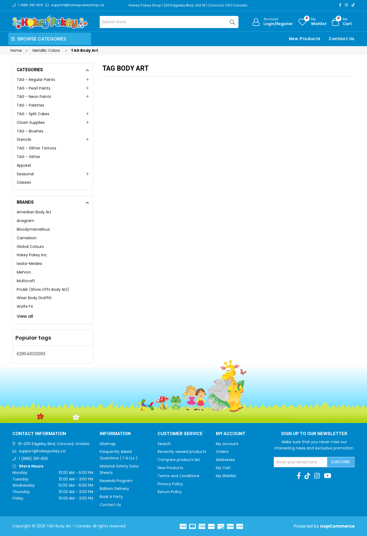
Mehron (24, 272)
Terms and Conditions (178, 476)
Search (164, 443)
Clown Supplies (31, 122)
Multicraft (26, 281)
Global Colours (30, 246)
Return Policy (170, 491)
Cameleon (27, 238)
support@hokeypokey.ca (42, 451)
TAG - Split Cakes (33, 114)
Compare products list (179, 459)
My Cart (223, 467)
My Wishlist (226, 476)
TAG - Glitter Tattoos (36, 148)
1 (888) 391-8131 (33, 458)
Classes (24, 182)
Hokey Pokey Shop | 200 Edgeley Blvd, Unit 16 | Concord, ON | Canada (188, 5)
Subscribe (340, 462)
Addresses (225, 459)
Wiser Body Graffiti (34, 298)
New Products (305, 39)
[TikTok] (353, 5)
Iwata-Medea (29, 263)
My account (227, 443)
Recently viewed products (182, 451)
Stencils (24, 139)
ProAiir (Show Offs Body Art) (43, 289)
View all (25, 316)
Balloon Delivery (114, 488)
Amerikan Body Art (34, 212)
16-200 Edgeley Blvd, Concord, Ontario (53, 443)
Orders (222, 451)
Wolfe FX (25, 306)
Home (16, 50)
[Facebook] (340, 5)
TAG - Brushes (30, 131)
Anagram (25, 220)
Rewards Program (116, 480)
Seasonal (25, 174)
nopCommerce (337, 526)
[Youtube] (327, 476)
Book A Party (111, 496)
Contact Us (342, 39)
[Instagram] (346, 5)
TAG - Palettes (30, 105)
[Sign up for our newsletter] (300, 462)
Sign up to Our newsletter (314, 433)
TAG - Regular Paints (36, 79)
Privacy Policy (170, 484)
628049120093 (31, 354)
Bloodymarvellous (33, 229)
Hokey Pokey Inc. (32, 255)
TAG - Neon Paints (34, 96)
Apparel (24, 165)
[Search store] (169, 22)
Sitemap (108, 443)
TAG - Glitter (28, 156)
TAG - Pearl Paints (33, 88)
